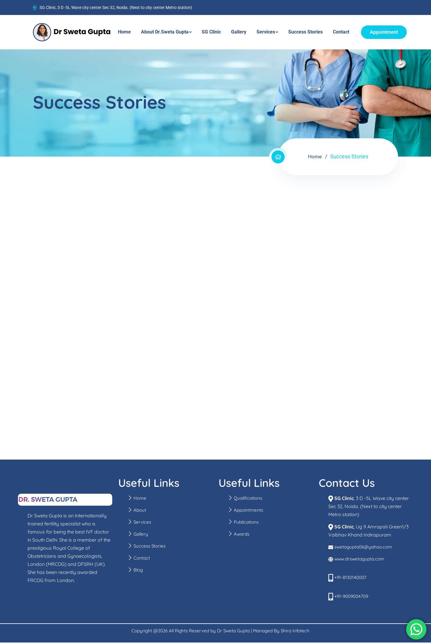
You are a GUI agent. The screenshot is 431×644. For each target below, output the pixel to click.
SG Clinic (211, 32)
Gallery (238, 32)
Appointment (384, 32)
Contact (341, 32)
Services (266, 32)
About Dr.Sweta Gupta (165, 32)
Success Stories (305, 32)
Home (124, 32)
